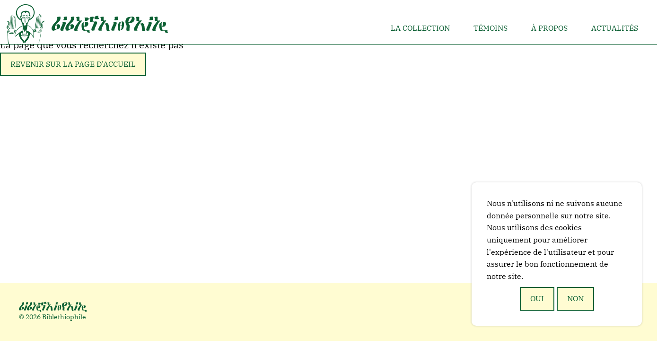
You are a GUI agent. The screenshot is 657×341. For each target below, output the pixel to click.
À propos (549, 28)
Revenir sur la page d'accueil (73, 64)
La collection (420, 28)
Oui (537, 298)
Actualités (614, 28)
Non (575, 298)
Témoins (490, 28)
